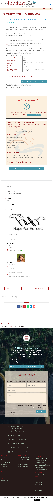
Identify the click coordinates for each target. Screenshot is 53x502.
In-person (13, 296)
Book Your (26, 345)
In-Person (10, 249)
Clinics (10, 245)
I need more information (13, 206)
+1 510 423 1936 (12, 268)
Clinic (7, 296)
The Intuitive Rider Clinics (14, 250)
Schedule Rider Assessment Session (20, 451)
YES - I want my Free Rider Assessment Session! (26, 366)
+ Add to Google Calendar (13, 288)
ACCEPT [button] (37, 499)
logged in (11, 326)
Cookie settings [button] (28, 499)
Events (9, 247)
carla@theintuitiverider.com (15, 272)
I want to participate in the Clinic (33, 82)
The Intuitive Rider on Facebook (19, 447)
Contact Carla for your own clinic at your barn (26, 169)
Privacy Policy (43, 407)
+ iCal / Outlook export (41, 288)
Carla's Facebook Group (17, 443)
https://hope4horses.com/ (14, 239)
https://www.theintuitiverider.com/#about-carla (20, 276)
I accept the (39, 407)
